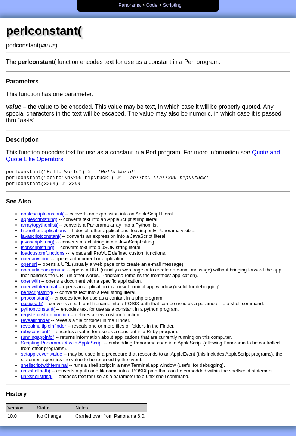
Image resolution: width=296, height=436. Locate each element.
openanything (35, 261)
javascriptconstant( (41, 238)
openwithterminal (39, 289)
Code (152, 5)
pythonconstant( (38, 311)
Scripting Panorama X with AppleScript (62, 345)
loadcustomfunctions (43, 255)
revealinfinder (35, 322)
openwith (30, 283)
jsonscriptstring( (38, 249)
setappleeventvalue (41, 356)
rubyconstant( (35, 334)
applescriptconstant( (42, 216)
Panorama (129, 5)
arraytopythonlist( (39, 227)
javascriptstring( (38, 244)
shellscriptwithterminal (44, 367)
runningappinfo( (37, 339)
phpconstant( (35, 300)
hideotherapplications (43, 233)
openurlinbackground (43, 272)
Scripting (172, 5)
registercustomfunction (45, 317)
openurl (29, 266)
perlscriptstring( (37, 294)
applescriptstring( (39, 221)
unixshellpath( (35, 373)
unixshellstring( (37, 378)
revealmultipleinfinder (43, 328)
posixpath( (32, 305)
